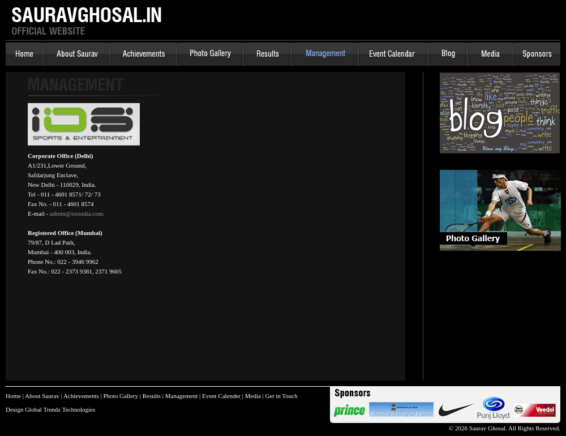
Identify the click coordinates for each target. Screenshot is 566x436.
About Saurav (42, 395)
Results (152, 395)
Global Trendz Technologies (60, 409)
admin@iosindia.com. (77, 213)
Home (13, 395)
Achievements (81, 395)
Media (253, 395)
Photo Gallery (121, 395)
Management (181, 395)
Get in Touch (281, 395)
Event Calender (221, 395)
